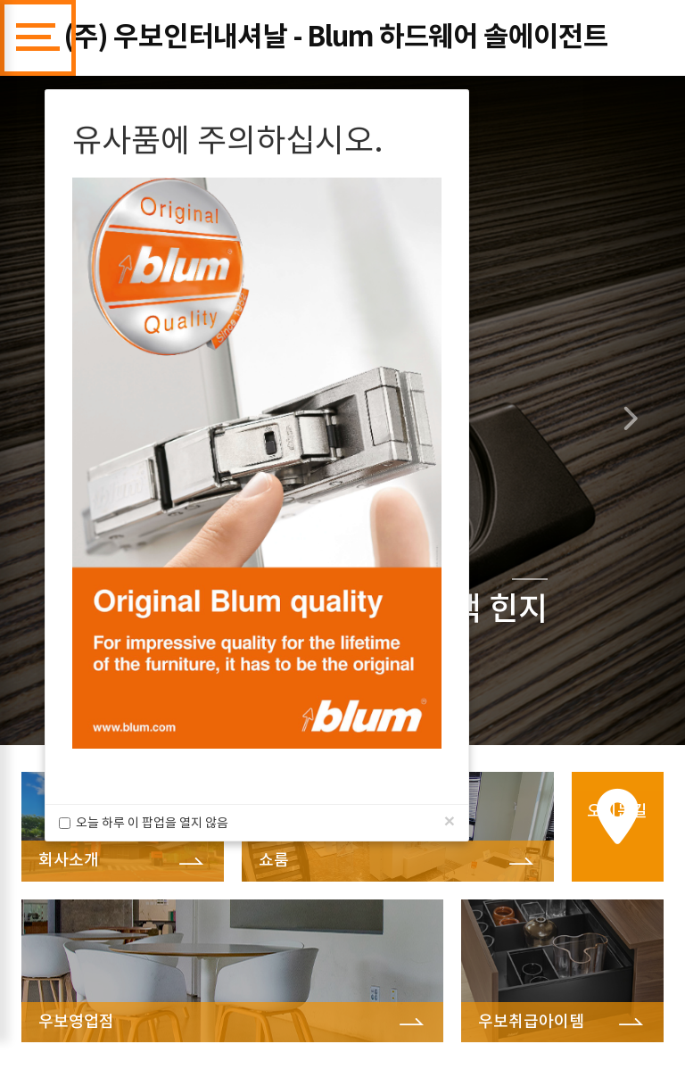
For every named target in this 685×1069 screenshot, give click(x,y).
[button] (633, 410)
